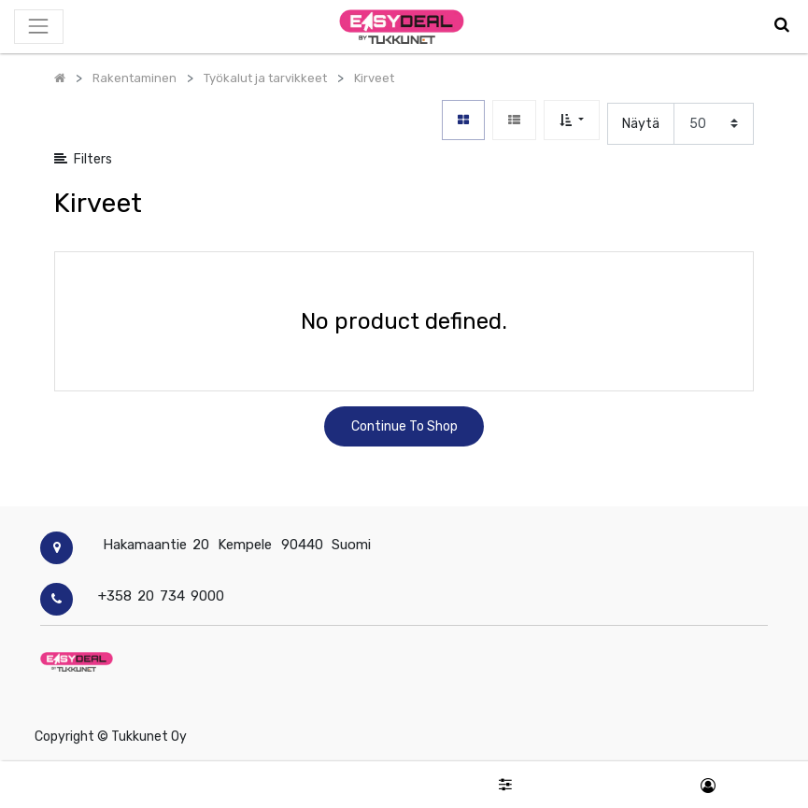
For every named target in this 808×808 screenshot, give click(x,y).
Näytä (640, 124)
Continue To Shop (404, 426)
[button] (571, 120)
